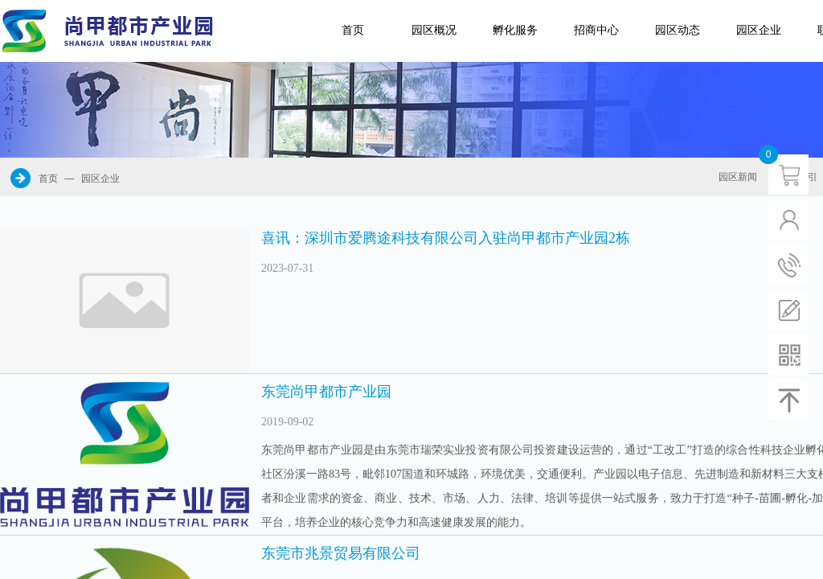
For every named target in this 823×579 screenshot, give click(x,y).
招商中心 (596, 30)
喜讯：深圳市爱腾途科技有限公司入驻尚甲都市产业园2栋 (445, 238)
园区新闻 (738, 177)
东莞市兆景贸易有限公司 (340, 553)
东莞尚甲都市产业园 (326, 392)
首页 (353, 30)
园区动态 (677, 30)
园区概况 (434, 30)
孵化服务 (515, 30)
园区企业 (758, 30)
